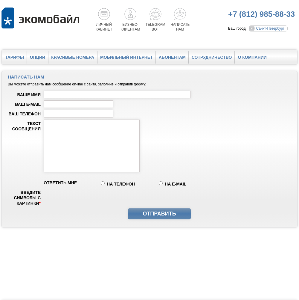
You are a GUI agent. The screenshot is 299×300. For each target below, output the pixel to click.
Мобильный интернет (126, 57)
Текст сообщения (26, 126)
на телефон (121, 184)
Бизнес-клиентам (130, 26)
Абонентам (172, 57)
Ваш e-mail (28, 104)
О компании (252, 57)
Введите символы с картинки (27, 198)
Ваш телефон (25, 113)
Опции (37, 57)
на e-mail (175, 184)
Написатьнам (180, 26)
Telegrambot (155, 26)
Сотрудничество (212, 57)
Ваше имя (29, 94)
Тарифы (14, 57)
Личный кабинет (104, 26)
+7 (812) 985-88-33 (261, 14)
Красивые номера (72, 57)
